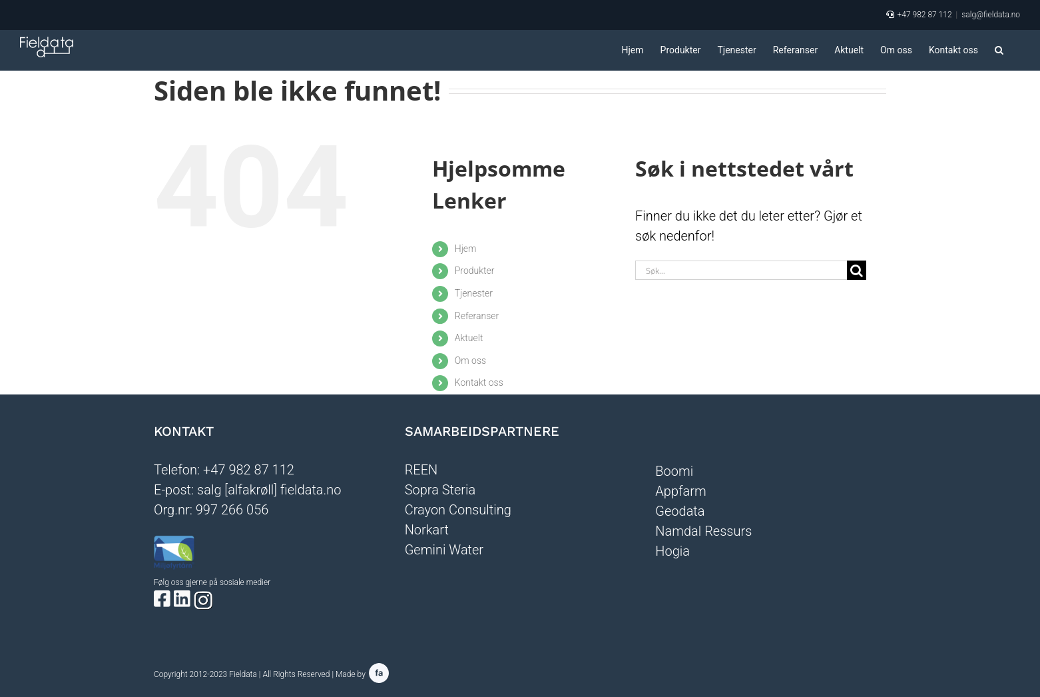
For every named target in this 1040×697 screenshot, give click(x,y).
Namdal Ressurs (703, 531)
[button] (999, 50)
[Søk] (856, 270)
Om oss (470, 360)
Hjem (466, 248)
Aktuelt (469, 338)
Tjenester (474, 293)
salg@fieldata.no (990, 14)
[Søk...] (741, 270)
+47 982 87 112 (924, 14)
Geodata (679, 511)
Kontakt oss (479, 382)
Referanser (477, 316)
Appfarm (680, 491)
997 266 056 (232, 510)
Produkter (475, 270)
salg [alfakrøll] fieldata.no (269, 490)
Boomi (674, 471)
